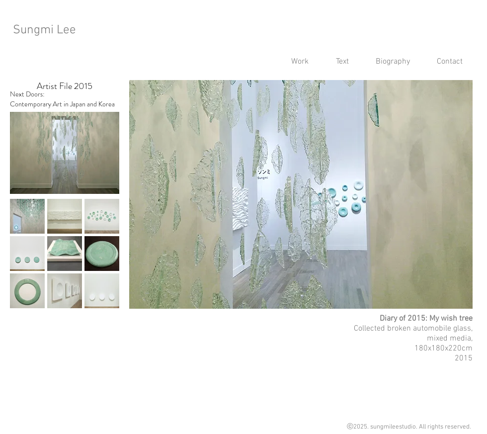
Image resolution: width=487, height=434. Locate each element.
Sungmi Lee (44, 30)
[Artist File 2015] (64, 86)
